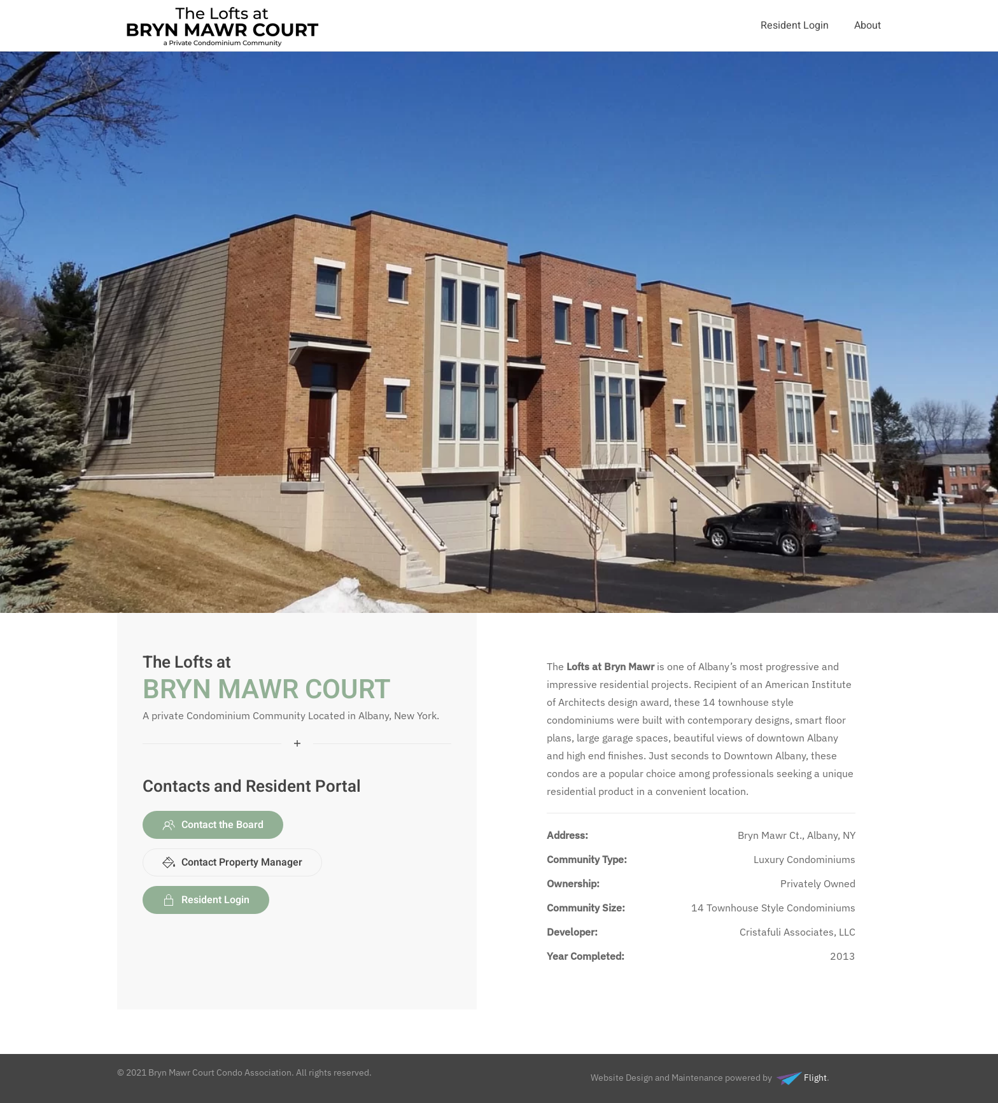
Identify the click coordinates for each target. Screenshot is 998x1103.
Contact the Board (213, 825)
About (867, 25)
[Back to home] (224, 25)
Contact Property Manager (232, 862)
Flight (799, 1077)
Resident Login (795, 25)
